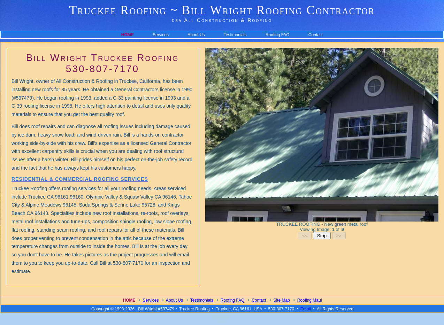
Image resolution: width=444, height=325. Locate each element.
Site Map (281, 300)
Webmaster (222, 316)
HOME (127, 34)
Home (129, 300)
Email (305, 309)
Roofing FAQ (278, 34)
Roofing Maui (309, 300)
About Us (196, 34)
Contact (315, 34)
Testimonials (235, 34)
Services (161, 34)
